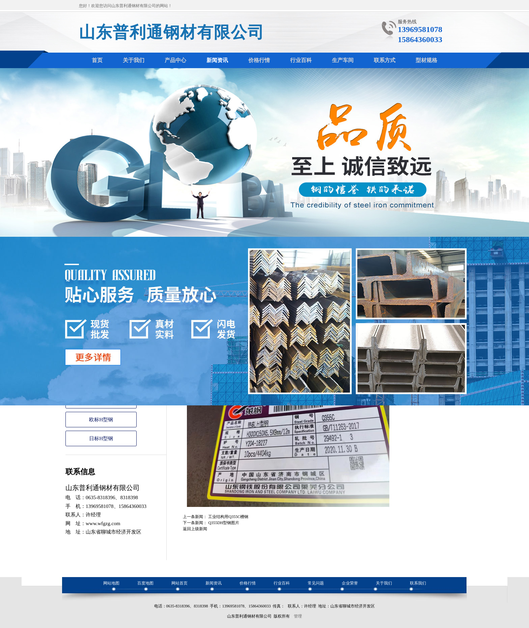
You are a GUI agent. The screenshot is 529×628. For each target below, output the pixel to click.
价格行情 (248, 583)
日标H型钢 (101, 438)
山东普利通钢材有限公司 (171, 32)
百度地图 (145, 583)
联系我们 (418, 583)
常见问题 (316, 583)
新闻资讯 (213, 583)
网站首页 (179, 583)
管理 (298, 616)
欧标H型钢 (101, 419)
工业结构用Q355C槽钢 (228, 516)
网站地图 (111, 583)
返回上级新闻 (195, 528)
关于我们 (384, 583)
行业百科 (282, 583)
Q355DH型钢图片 (223, 522)
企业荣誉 (350, 583)
